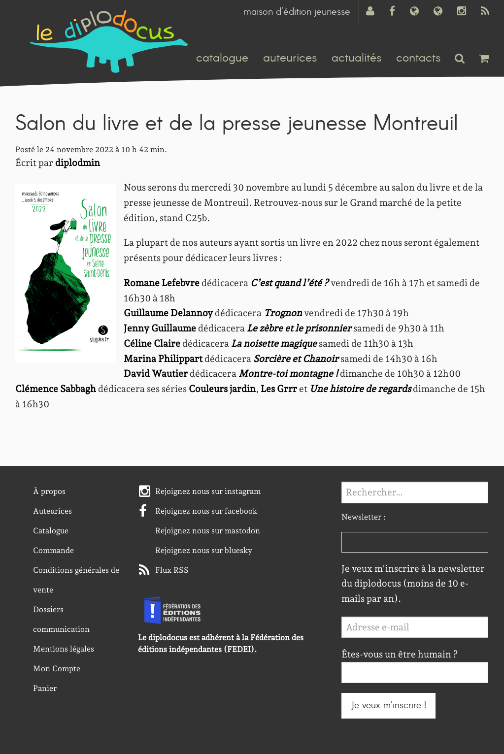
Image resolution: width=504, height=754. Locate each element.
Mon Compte (56, 668)
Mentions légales (63, 649)
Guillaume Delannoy (168, 313)
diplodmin (77, 162)
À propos (49, 491)
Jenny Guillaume (160, 328)
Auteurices (52, 511)
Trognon (283, 313)
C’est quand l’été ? (289, 283)
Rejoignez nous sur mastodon (207, 530)
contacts (418, 58)
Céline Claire (152, 343)
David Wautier (156, 373)
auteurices (290, 58)
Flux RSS (172, 570)
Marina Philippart (163, 358)
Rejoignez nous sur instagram (208, 491)
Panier (45, 688)
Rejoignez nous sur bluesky (203, 550)
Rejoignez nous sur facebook (206, 511)
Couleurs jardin (222, 388)
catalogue (222, 58)
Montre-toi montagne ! (288, 373)
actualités (356, 58)
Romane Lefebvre (162, 283)
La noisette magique (274, 343)
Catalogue (50, 530)
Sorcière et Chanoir (295, 358)
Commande (53, 550)
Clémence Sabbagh (55, 388)
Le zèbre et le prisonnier (299, 328)
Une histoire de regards (360, 388)
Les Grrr (279, 388)
